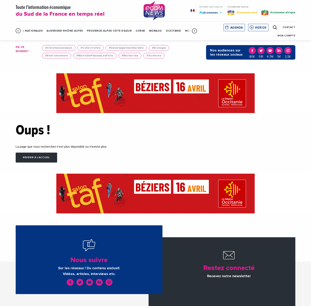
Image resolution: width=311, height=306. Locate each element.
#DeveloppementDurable (126, 47)
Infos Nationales (29, 31)
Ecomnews (210, 12)
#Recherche (130, 55)
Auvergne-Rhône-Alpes (65, 31)
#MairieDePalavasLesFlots (94, 55)
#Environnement (56, 55)
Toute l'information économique (74, 11)
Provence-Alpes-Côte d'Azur (109, 31)
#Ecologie (159, 47)
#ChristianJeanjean (58, 47)
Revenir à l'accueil (36, 157)
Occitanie (173, 31)
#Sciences (154, 55)
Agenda (236, 27)
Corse (140, 31)
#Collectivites (90, 47)
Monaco (155, 31)
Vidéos (260, 27)
